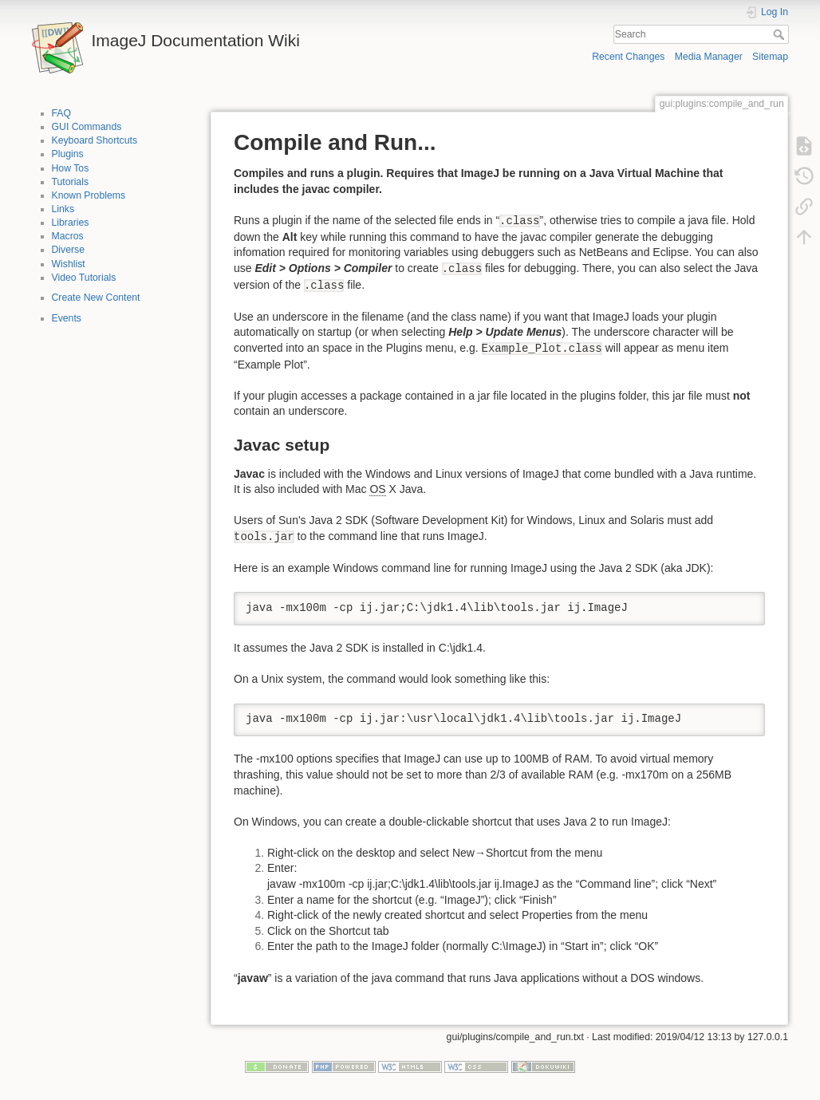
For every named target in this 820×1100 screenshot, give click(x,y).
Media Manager (709, 56)
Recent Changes (628, 56)
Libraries (70, 222)
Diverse (68, 249)
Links (63, 209)
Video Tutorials (84, 277)
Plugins (68, 154)
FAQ (62, 113)
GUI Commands (87, 126)
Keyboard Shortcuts (95, 140)
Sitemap (770, 56)
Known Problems (89, 195)
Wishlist (68, 264)
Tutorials (70, 181)
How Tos (70, 168)
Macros (68, 236)
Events (66, 318)
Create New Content (96, 297)
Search (780, 34)
